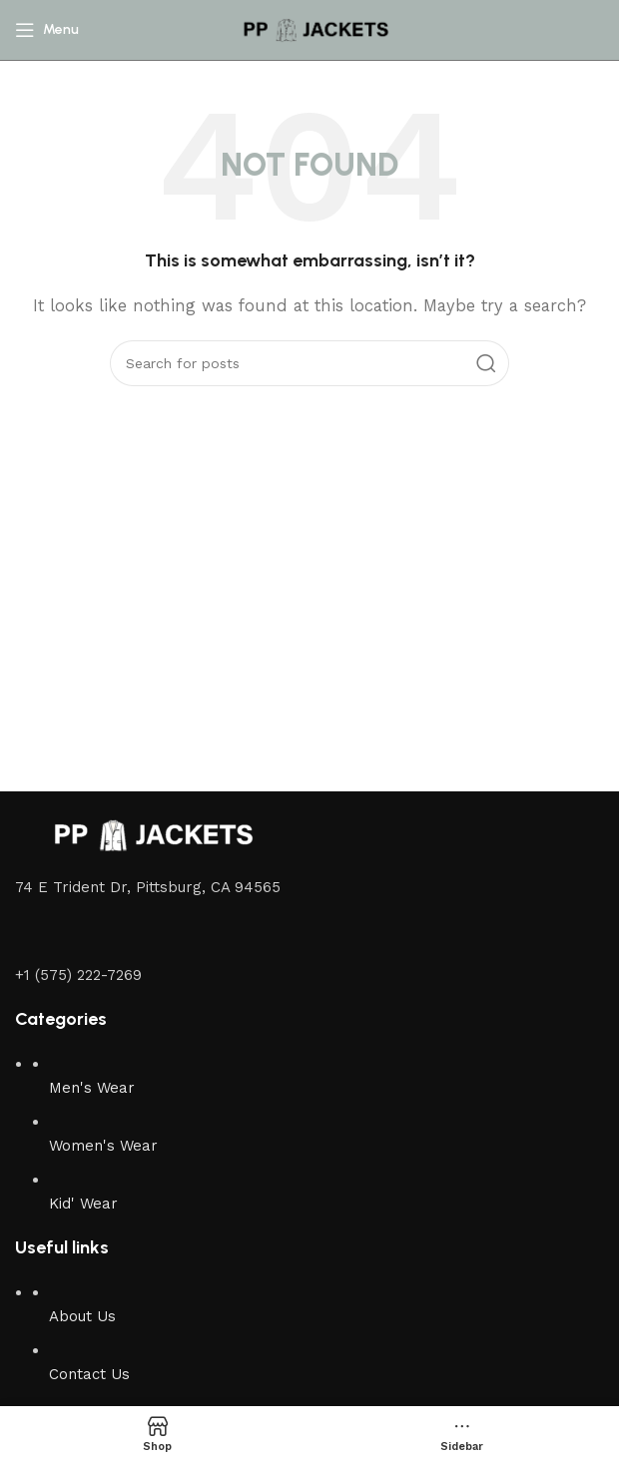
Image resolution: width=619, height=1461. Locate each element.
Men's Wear (92, 1088)
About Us (82, 1316)
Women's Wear (103, 1146)
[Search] (309, 363)
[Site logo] (309, 29)
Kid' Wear (83, 1204)
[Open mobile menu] (47, 30)
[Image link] (145, 834)
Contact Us (89, 1374)
